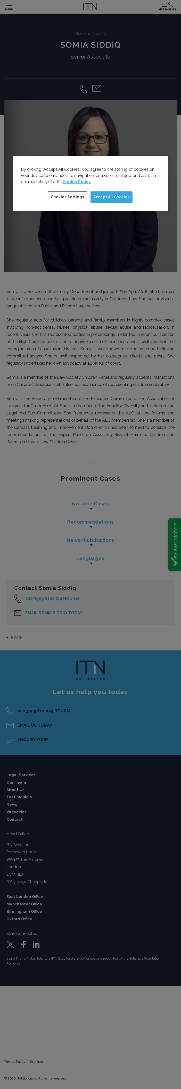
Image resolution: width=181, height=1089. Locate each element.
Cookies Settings (67, 197)
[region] (90, 183)
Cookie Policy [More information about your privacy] (76, 181)
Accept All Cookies (111, 197)
